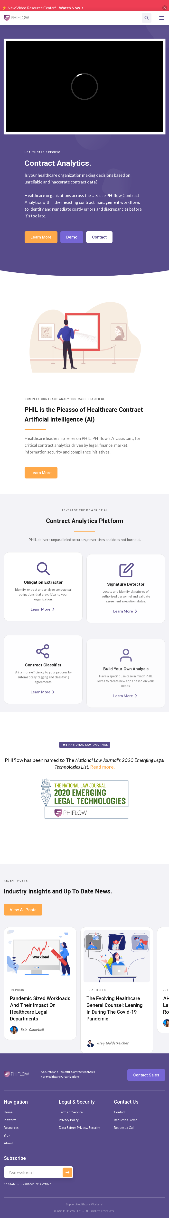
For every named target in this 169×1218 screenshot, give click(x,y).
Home (8, 1112)
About (8, 1143)
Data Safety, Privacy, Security (79, 1128)
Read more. (102, 768)
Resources (11, 1128)
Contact (99, 237)
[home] (16, 18)
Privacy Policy (69, 1120)
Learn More (41, 237)
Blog (7, 1135)
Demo (71, 237)
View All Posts (23, 909)
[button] (161, 18)
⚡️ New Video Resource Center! (29, 7)
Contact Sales (146, 1075)
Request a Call (124, 1128)
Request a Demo (126, 1120)
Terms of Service (71, 1112)
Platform (10, 1120)
